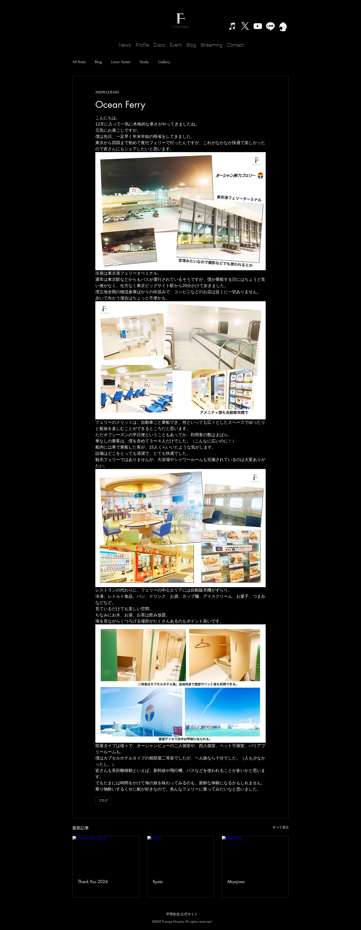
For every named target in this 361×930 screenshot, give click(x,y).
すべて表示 (281, 827)
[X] (245, 26)
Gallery (164, 62)
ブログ (103, 800)
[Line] (270, 26)
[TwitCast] (283, 26)
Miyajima (236, 881)
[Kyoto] (180, 854)
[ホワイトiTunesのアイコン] (232, 26)
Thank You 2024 (93, 881)
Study (144, 62)
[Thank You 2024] (106, 854)
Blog (98, 62)
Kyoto (158, 881)
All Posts (79, 62)
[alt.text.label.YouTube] (258, 26)
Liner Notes (120, 62)
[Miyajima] (255, 854)
